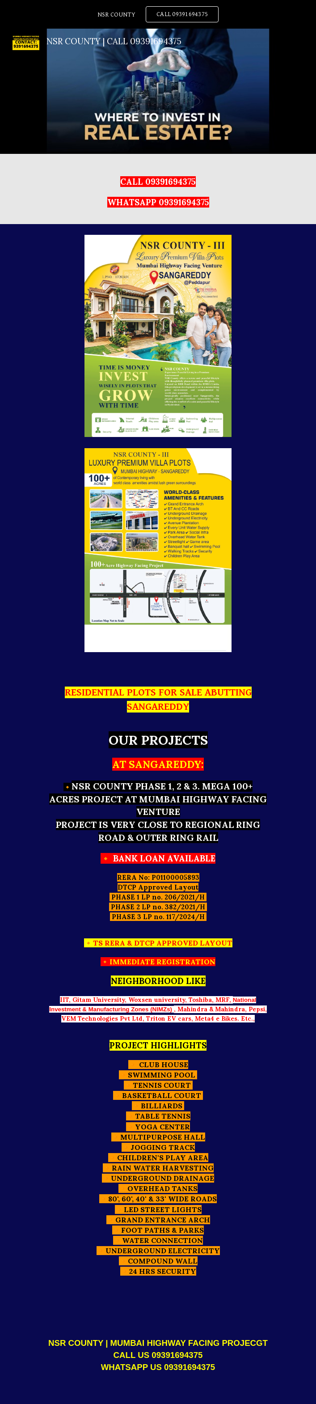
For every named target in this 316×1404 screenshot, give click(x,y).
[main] (158, 189)
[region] (158, 14)
